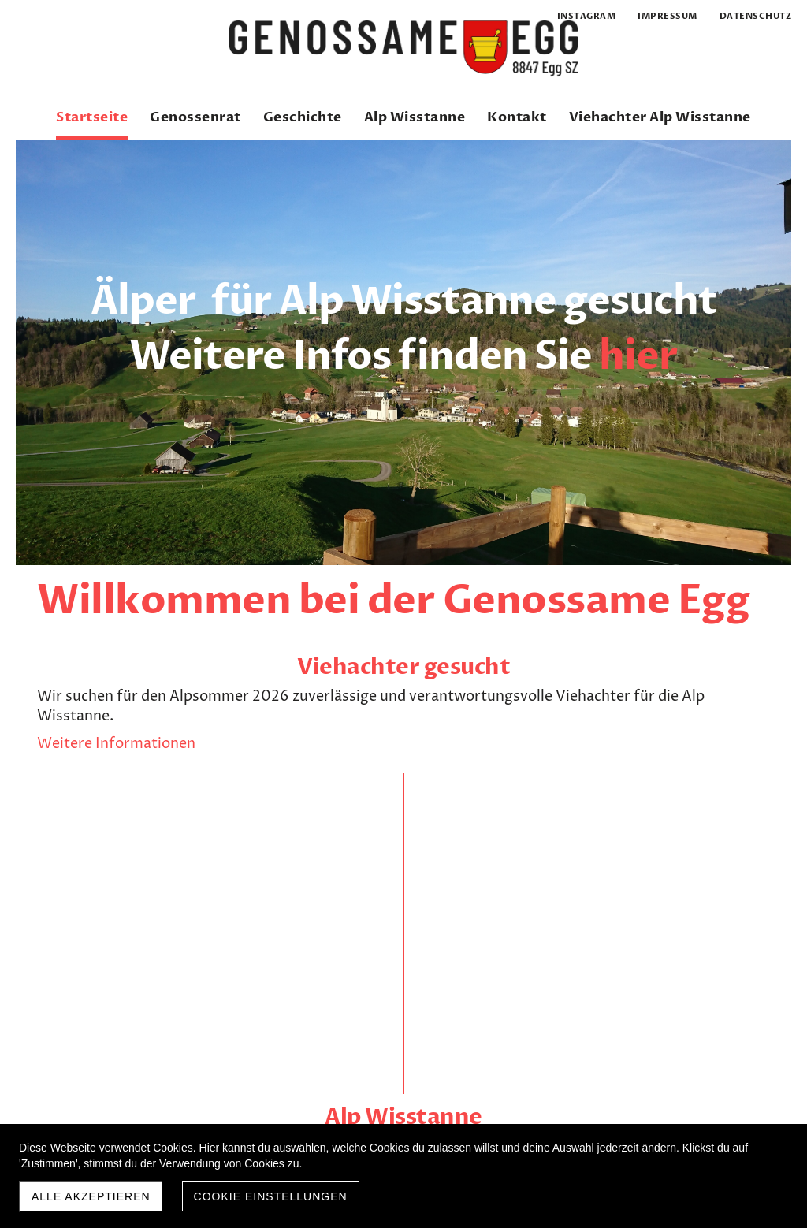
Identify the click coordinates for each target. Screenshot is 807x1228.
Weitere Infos (396, 758)
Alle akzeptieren (91, 1196)
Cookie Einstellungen (271, 1196)
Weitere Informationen (116, 782)
